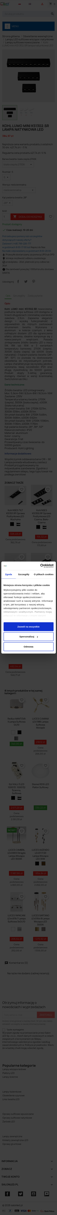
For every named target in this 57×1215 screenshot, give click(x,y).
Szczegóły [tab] (23, 574)
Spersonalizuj (28, 636)
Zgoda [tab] (8, 574)
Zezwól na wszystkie (28, 626)
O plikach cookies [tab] (44, 574)
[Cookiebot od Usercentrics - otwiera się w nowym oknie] (41, 566)
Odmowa (28, 646)
